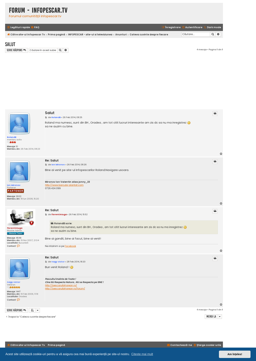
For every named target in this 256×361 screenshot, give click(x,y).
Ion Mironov (13, 185)
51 (17, 146)
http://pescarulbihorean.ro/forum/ (65, 288)
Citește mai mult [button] (142, 354)
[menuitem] (35, 27)
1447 (18, 291)
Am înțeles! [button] (234, 354)
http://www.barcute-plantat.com (64, 185)
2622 (18, 196)
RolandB (11, 137)
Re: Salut (52, 161)
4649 (18, 238)
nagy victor (13, 282)
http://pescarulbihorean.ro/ (61, 285)
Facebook (70, 246)
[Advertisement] (114, 81)
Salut (10, 44)
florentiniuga (14, 228)
